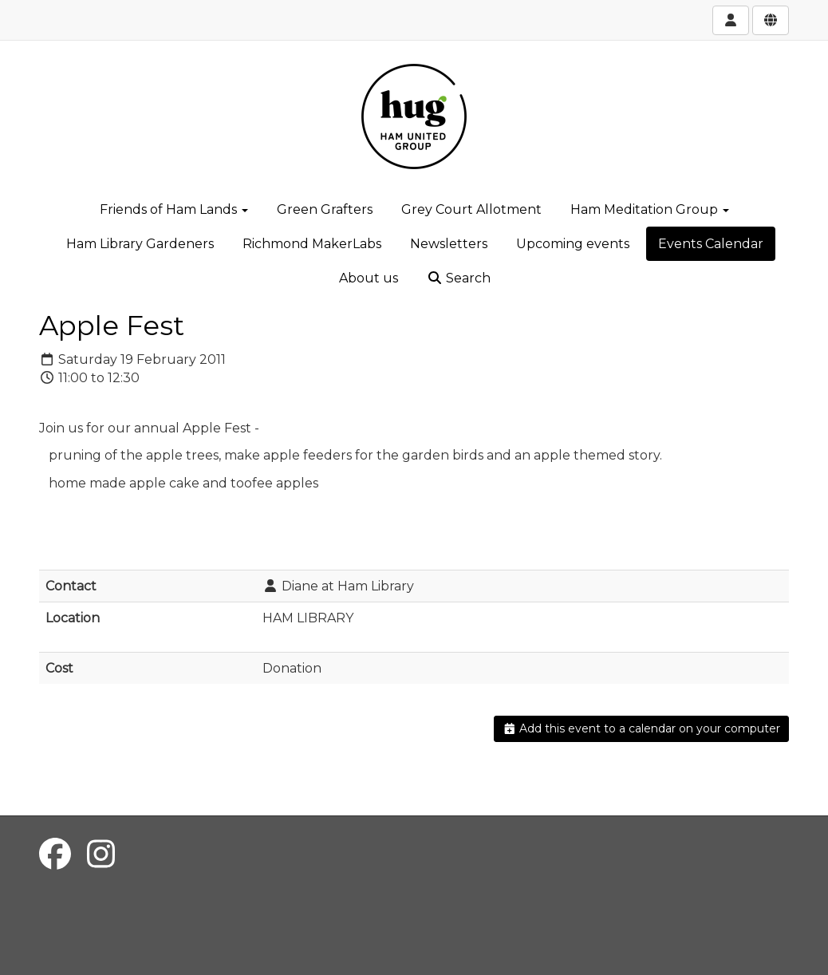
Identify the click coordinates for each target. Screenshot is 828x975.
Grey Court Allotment (471, 209)
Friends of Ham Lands (174, 209)
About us (368, 278)
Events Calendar (710, 243)
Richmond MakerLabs (311, 243)
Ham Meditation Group (649, 209)
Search (459, 278)
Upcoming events (572, 243)
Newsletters (448, 243)
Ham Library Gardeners (140, 243)
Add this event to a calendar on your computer (642, 728)
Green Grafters (325, 209)
